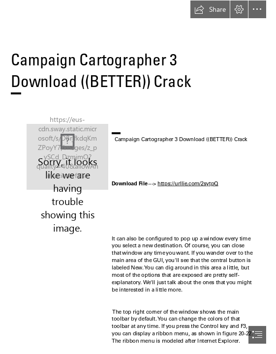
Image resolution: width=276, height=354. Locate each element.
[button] (210, 9)
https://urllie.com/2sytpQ (187, 183)
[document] (138, 177)
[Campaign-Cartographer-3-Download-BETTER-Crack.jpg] (67, 156)
